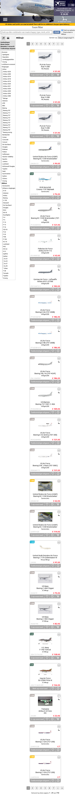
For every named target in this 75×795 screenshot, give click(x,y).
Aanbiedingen (5, 42)
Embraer (5, 149)
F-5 (4, 220)
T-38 (4, 271)
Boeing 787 (6, 130)
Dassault (6, 203)
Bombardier (6, 135)
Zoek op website (69, 30)
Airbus (4, 69)
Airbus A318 (7, 79)
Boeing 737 (6, 118)
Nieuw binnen (5, 44)
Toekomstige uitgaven (8, 48)
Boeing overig (7, 132)
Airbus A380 (7, 96)
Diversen (4, 52)
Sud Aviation (6, 173)
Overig (4, 62)
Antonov (5, 101)
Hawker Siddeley (7, 156)
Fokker (4, 152)
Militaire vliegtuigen (8, 188)
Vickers (4, 178)
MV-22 (5, 249)
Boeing (4, 108)
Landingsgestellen (8, 59)
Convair (4, 142)
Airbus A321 (7, 86)
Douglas (5, 147)
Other (6, 268)
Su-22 (5, 258)
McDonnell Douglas (8, 166)
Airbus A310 (7, 76)
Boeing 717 (6, 113)
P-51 (4, 251)
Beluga (5, 98)
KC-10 (5, 241)
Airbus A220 (7, 71)
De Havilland (6, 144)
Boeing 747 (6, 120)
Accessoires (6, 186)
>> (62, 44)
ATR (3, 103)
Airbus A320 (7, 84)
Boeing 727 (6, 115)
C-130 (5, 200)
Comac (4, 137)
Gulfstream (5, 154)
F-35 (4, 234)
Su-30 (5, 266)
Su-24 (5, 261)
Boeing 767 (6, 125)
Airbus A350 (7, 93)
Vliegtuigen (5, 67)
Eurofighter (6, 215)
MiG (4, 246)
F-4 (4, 217)
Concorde (5, 139)
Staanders (5, 57)
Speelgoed (5, 54)
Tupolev (4, 169)
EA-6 (4, 210)
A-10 (4, 190)
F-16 (4, 227)
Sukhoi (4, 176)
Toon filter (37, 27)
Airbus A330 (7, 88)
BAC (3, 105)
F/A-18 (5, 229)
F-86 (4, 237)
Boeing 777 (6, 127)
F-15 (4, 224)
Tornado (5, 273)
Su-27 (5, 263)
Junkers (4, 161)
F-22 (4, 232)
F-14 (4, 222)
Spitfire (5, 254)
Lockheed (5, 164)
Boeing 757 (6, 122)
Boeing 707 (6, 110)
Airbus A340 (7, 91)
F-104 (5, 239)
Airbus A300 (7, 74)
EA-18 (5, 212)
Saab (4, 171)
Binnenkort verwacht (7, 46)
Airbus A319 (7, 81)
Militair (4, 183)
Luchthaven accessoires (9, 64)
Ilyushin (4, 159)
